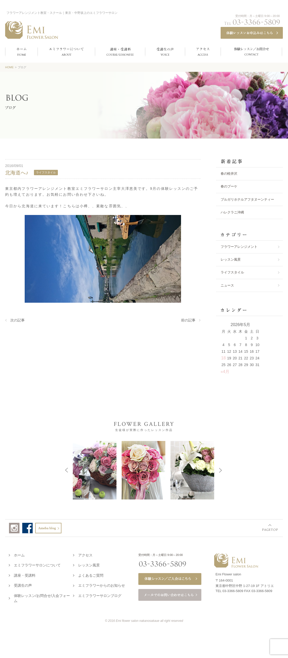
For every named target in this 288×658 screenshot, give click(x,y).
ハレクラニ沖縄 (232, 212)
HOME (9, 67)
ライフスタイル (232, 272)
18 (223, 358)
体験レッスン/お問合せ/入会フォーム (42, 597)
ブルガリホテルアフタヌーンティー (247, 199)
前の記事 (188, 320)
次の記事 (17, 320)
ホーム (19, 554)
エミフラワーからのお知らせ (101, 584)
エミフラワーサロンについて (37, 564)
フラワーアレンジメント (239, 247)
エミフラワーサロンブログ (99, 595)
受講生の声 (23, 584)
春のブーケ (229, 186)
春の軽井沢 (229, 173)
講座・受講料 (24, 574)
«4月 (225, 371)
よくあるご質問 (90, 574)
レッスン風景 (231, 259)
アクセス (85, 554)
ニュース (227, 285)
